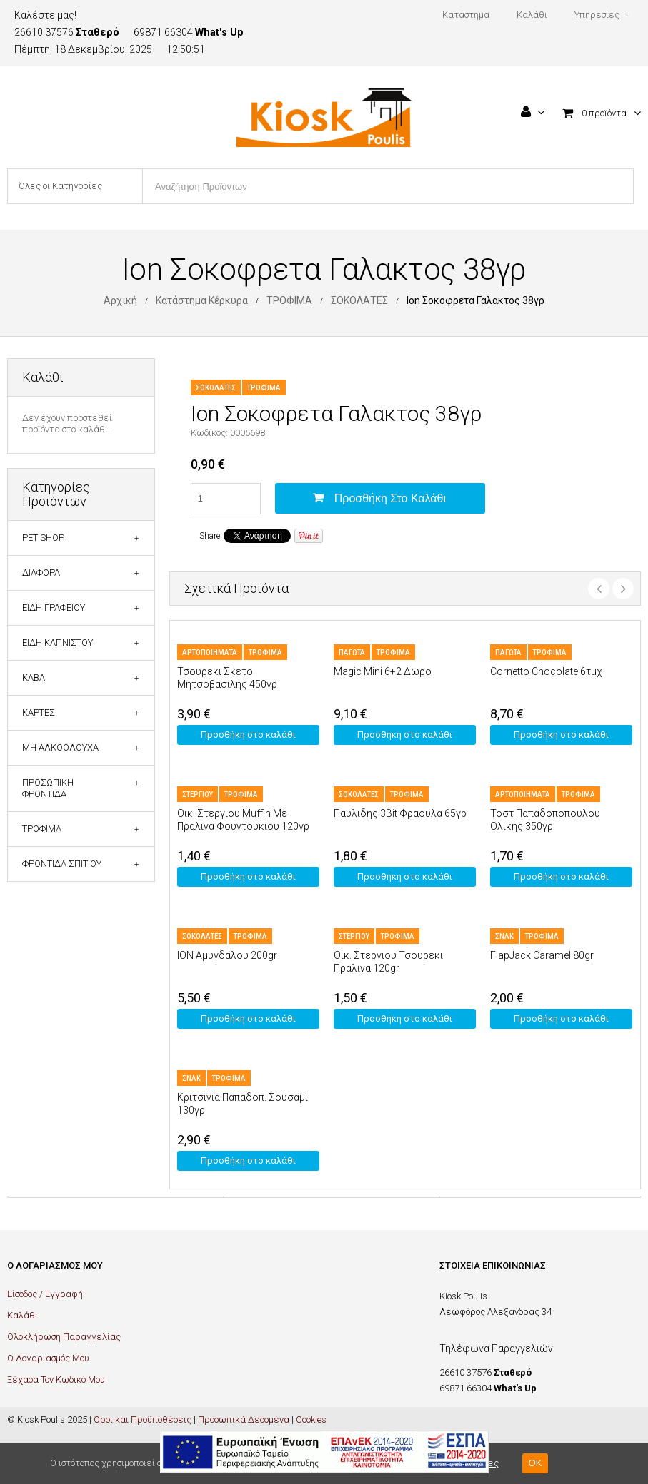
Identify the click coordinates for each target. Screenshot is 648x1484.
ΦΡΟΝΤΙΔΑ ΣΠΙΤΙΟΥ (61, 863)
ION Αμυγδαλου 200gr (227, 955)
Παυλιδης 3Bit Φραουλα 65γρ (400, 813)
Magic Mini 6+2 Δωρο (383, 671)
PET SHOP (43, 537)
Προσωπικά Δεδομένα (243, 1419)
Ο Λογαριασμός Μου (48, 1358)
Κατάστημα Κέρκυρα (202, 300)
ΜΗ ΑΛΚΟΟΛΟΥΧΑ (60, 747)
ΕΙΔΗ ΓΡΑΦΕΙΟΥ (53, 607)
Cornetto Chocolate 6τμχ (546, 671)
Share (209, 536)
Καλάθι (22, 1315)
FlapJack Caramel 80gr (542, 955)
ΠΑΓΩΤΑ (352, 652)
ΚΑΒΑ (33, 677)
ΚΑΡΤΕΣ (38, 712)
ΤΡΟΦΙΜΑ (289, 300)
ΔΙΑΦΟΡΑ (41, 572)
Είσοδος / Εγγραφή (45, 1294)
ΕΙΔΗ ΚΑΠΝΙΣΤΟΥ (57, 642)
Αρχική (120, 300)
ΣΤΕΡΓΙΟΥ (197, 794)
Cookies (311, 1419)
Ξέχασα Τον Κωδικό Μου (56, 1379)
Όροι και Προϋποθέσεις (142, 1419)
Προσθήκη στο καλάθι (390, 498)
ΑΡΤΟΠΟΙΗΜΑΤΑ (209, 652)
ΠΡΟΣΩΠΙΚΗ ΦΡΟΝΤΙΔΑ (48, 788)
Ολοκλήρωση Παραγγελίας (64, 1336)
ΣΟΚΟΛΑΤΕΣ (359, 300)
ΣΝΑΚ (504, 936)
